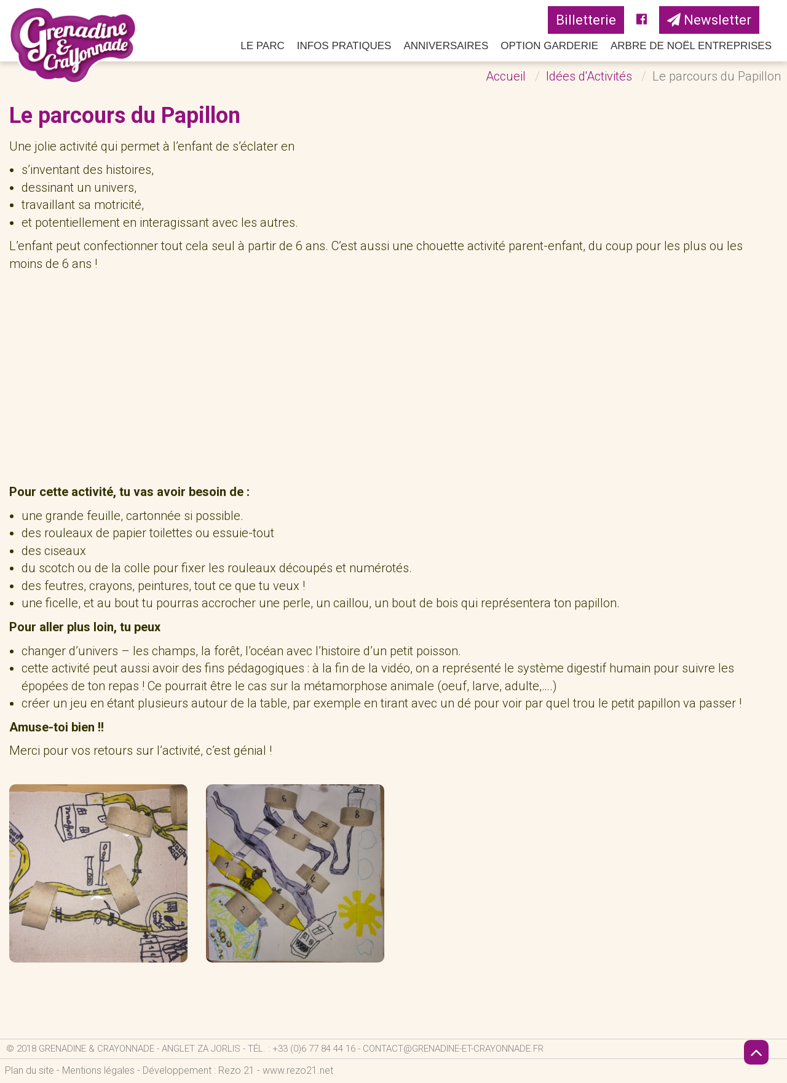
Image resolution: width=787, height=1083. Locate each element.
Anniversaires (445, 46)
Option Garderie (549, 46)
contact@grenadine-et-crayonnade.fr (453, 1048)
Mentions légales (98, 1070)
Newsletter (709, 20)
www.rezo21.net (298, 1070)
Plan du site (29, 1070)
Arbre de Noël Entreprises (691, 46)
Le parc (262, 46)
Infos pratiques (344, 46)
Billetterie (586, 20)
